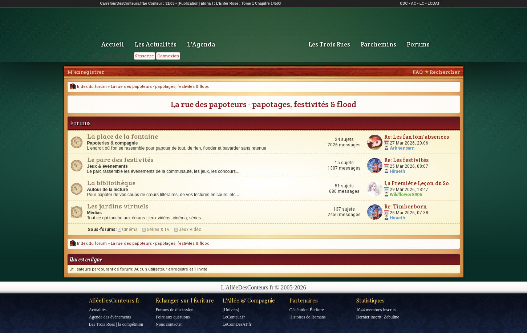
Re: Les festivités (406, 160)
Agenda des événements (110, 317)
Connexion (168, 55)
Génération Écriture (306, 309)
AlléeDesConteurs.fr (114, 300)
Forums (418, 44)
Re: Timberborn (405, 206)
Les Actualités (156, 44)
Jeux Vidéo (190, 229)
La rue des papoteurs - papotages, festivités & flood (160, 86)
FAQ (418, 72)
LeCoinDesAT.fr (237, 324)
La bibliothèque (111, 182)
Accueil (112, 44)
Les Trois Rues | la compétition (116, 324)
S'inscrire (144, 55)
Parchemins (378, 44)
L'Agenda (201, 44)
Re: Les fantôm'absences (416, 136)
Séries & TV (158, 229)
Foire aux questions (173, 317)
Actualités (98, 309)
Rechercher (445, 72)
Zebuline (391, 317)
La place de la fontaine (122, 136)
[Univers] (231, 309)
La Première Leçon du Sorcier (423, 183)
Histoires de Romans (307, 317)
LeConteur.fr (234, 317)
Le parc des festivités (120, 159)
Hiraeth (397, 171)
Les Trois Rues (329, 44)
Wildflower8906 (406, 194)
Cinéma (130, 229)
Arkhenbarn (402, 148)
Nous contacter (169, 324)
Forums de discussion (175, 309)
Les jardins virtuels (118, 206)
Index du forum (88, 86)
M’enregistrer (86, 72)
